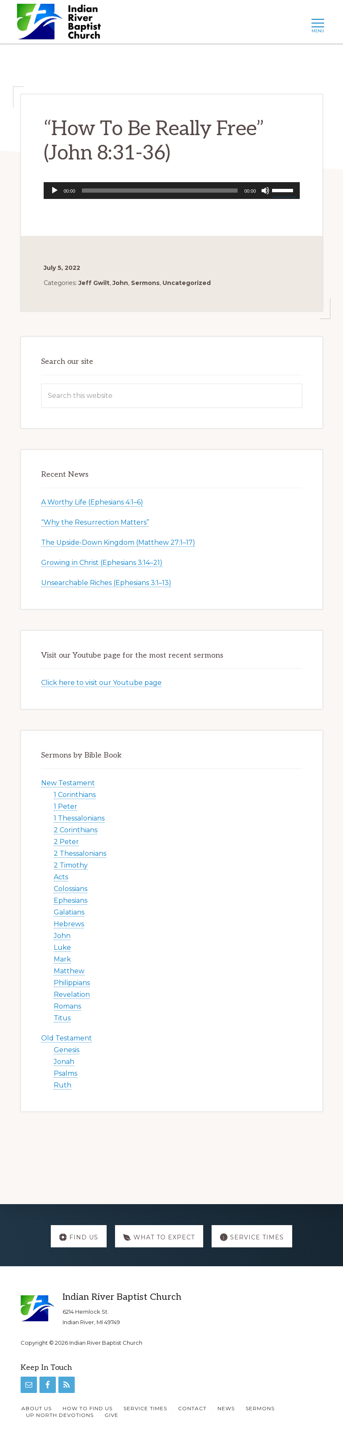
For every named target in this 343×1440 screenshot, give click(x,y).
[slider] (160, 190)
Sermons (145, 283)
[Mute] (265, 190)
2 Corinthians (75, 830)
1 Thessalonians (79, 818)
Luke (62, 947)
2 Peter (66, 842)
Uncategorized (186, 283)
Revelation (72, 994)
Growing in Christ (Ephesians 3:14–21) (101, 563)
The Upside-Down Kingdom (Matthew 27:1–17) (118, 542)
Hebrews (69, 924)
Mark (62, 959)
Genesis (66, 1050)
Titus (62, 1018)
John (120, 283)
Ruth (62, 1085)
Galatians (69, 912)
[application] (172, 190)
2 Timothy (71, 865)
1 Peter (65, 806)
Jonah (64, 1062)
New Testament (68, 783)
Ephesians (70, 900)
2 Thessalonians (80, 853)
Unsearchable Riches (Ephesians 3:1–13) (106, 583)
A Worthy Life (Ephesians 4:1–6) (92, 502)
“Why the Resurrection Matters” (95, 522)
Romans (67, 1006)
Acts (61, 877)
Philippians (72, 983)
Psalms (65, 1073)
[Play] (54, 190)
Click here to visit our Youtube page (101, 683)
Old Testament (66, 1038)
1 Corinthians (75, 795)
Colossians (70, 889)
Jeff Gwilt (94, 283)
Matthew (69, 971)
